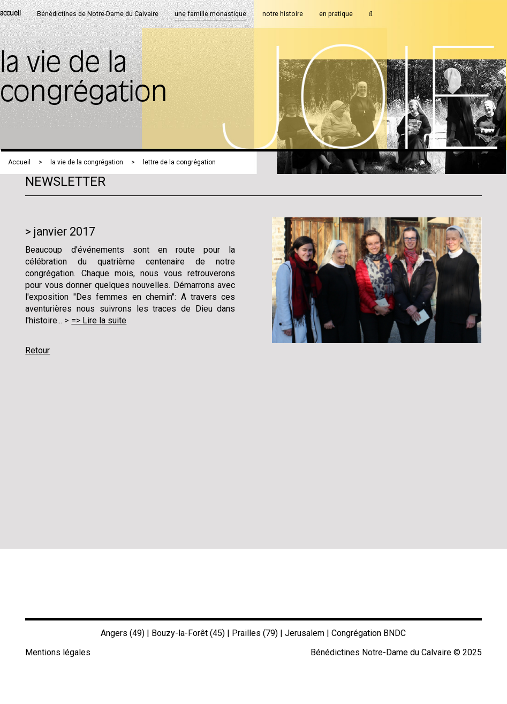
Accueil (19, 162)
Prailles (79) (255, 633)
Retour (37, 350)
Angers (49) (123, 633)
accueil (10, 13)
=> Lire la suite (98, 320)
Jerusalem (304, 633)
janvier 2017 (64, 231)
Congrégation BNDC (368, 633)
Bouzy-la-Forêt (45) (188, 633)
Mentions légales (57, 652)
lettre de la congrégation (179, 162)
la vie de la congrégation (86, 162)
